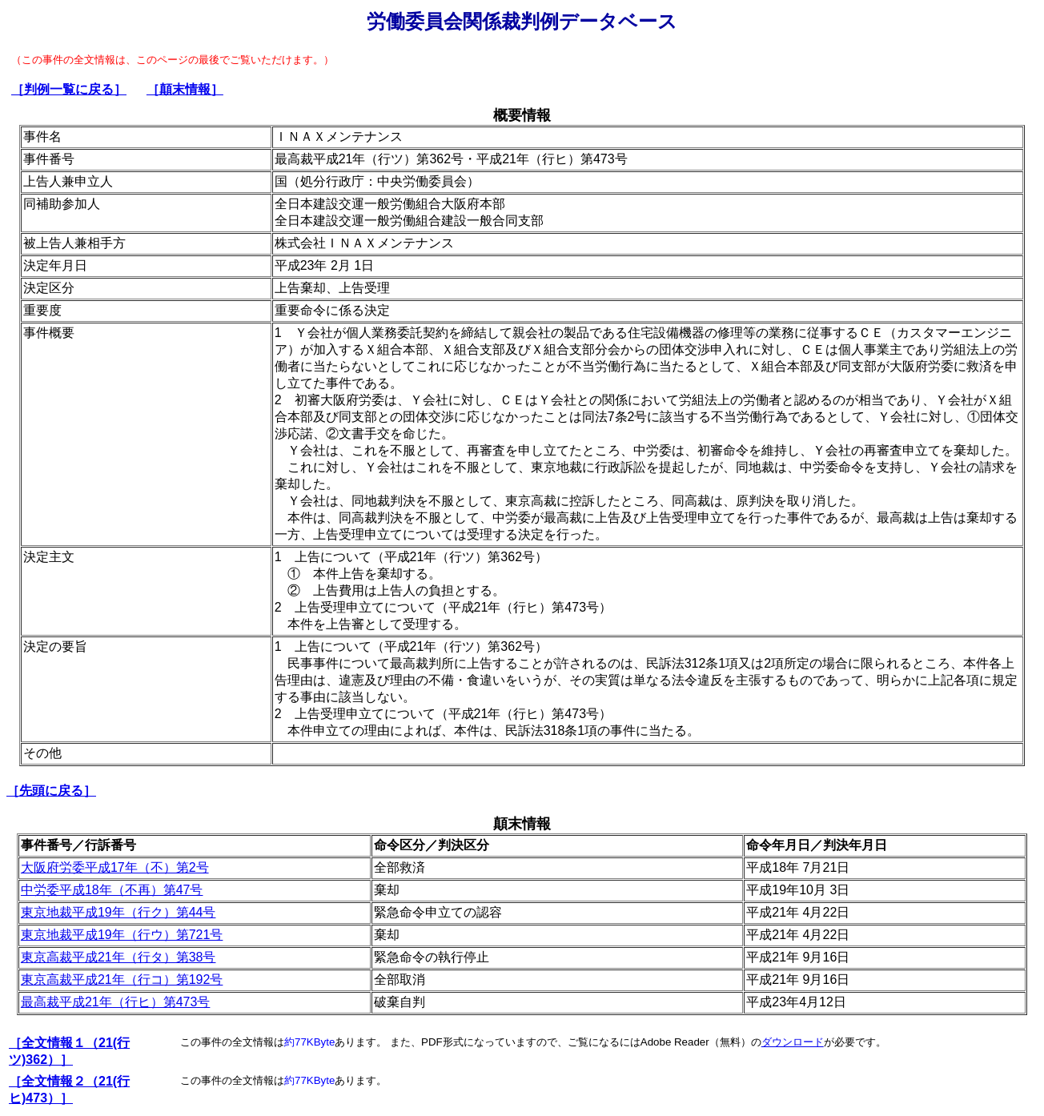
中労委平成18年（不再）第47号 (112, 890)
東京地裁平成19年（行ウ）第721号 (122, 934)
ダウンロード (792, 1042)
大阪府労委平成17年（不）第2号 (115, 867)
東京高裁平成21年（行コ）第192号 (122, 979)
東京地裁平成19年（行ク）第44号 (118, 912)
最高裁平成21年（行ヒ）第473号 (116, 1002)
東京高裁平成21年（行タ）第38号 (118, 957)
